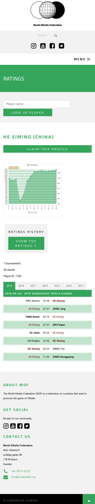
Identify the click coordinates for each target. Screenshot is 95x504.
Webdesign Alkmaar (24, 492)
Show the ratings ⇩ (26, 235)
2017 (33, 277)
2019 (9, 277)
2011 (81, 277)
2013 (57, 277)
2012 (69, 277)
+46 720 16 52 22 (16, 462)
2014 (45, 277)
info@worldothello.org (19, 468)
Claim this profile (47, 140)
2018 (21, 277)
